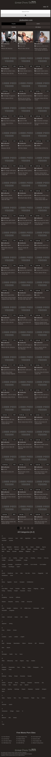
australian (4, 540)
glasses (20, 397)
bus (34, 551)
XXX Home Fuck (37, 736)
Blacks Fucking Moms (38, 742)
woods (15, 717)
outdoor (33, 660)
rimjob (16, 676)
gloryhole (10, 601)
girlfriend (7, 322)
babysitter (9, 547)
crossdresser (18, 564)
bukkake (21, 551)
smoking (4, 684)
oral (16, 660)
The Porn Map (21, 740)
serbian (3, 682)
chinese (39, 558)
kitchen (9, 630)
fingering (36, 588)
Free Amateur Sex (37, 740)
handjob (40, 397)
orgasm (27, 99)
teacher (41, 348)
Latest (38, 23)
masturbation (5, 247)
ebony (9, 496)
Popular (14, 23)
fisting (3, 590)
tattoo (22, 224)
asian (4, 98)
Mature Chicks (21, 738)
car (10, 558)
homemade (36, 608)
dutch (11, 575)
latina (36, 49)
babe (6, 272)
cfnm (27, 558)
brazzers (42, 549)
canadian (4, 558)
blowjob (6, 222)
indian (3, 617)
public (24, 299)
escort (15, 582)
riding (10, 676)
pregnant (4, 669)
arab (21, 538)
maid (3, 643)
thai (20, 698)
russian (36, 99)
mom (28, 48)
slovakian (29, 682)
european (38, 98)
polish (29, 667)
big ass (37, 48)
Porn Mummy (6, 736)
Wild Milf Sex (21, 742)
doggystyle (44, 48)
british (20, 322)
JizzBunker (5, 43)
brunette (10, 222)
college (3, 560)
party (18, 667)
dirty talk (27, 573)
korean (15, 630)
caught (43, 197)
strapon (23, 689)
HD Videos (38, 27)
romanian (22, 676)
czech (18, 566)
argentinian (27, 538)
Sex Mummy (6, 738)
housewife (4, 610)
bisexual (17, 549)
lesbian (16, 636)
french (29, 590)
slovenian (37, 682)
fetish (40, 297)
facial (11, 588)
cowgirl (3, 564)
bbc (36, 222)
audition (40, 538)
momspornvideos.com (25, 750)
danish (3, 573)
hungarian (11, 610)
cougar (23, 446)
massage (39, 49)
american (41, 172)
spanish (26, 684)
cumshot (3, 373)
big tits (20, 48)
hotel (31, 446)
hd (21, 608)
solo (14, 397)
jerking (44, 397)
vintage (24, 174)
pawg (23, 667)
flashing (24, 297)
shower (43, 473)
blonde (20, 98)
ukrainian (4, 704)
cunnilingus (8, 373)
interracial (24, 123)
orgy (27, 660)
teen (7, 274)
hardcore (4, 73)
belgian (38, 547)
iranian (16, 617)
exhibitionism (30, 582)
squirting (10, 689)
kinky (3, 630)
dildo (21, 573)
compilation (38, 73)
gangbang (4, 299)
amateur (20, 73)
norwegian (4, 654)
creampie (24, 247)
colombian (10, 560)
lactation (4, 636)
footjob (16, 590)
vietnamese (4, 711)
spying (3, 689)
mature (4, 48)
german (7, 299)
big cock (21, 222)
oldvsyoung (10, 48)
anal (3, 197)
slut (43, 682)
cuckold (43, 222)
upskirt (10, 704)
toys (38, 698)
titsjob (32, 698)
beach (32, 547)
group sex (42, 123)
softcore (15, 684)
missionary (45, 49)
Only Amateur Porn (22, 736)
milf (6, 48)
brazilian (36, 549)
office (14, 299)
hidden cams (27, 608)
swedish (37, 689)
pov (47, 148)
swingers (3, 174)
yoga (3, 724)
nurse (21, 654)
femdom (17, 588)
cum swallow (43, 564)
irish (21, 617)
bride (3, 551)
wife (30, 99)
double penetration (12, 297)
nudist (21, 299)
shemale (10, 682)
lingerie (4, 123)
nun (16, 654)
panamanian (12, 667)
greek (22, 601)
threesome (20, 174)
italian (26, 617)
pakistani (4, 667)
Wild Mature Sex (7, 742)
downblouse (5, 575)
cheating (36, 199)
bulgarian (28, 551)
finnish (42, 588)
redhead (25, 148)
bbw (20, 197)
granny (20, 172)
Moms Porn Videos (25, 2)
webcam (4, 717)
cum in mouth (33, 564)
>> (32, 528)
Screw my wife (36, 738)
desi (17, 573)
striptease (30, 689)
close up (24, 98)
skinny (16, 682)
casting (15, 558)
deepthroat (10, 573)
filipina (29, 588)
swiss (3, 691)
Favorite (14, 27)
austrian (11, 540)
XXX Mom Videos (7, 740)
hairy (23, 172)
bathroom (38, 322)
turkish (43, 698)
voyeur (27, 299)
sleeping (23, 682)
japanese (7, 98)
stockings (3, 124)
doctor (33, 573)
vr (22, 711)
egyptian (9, 582)
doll (47, 573)
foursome (38, 123)
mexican (30, 643)
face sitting (4, 588)
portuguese (36, 667)
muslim (8, 647)
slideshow (46, 73)
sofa (47, 498)
